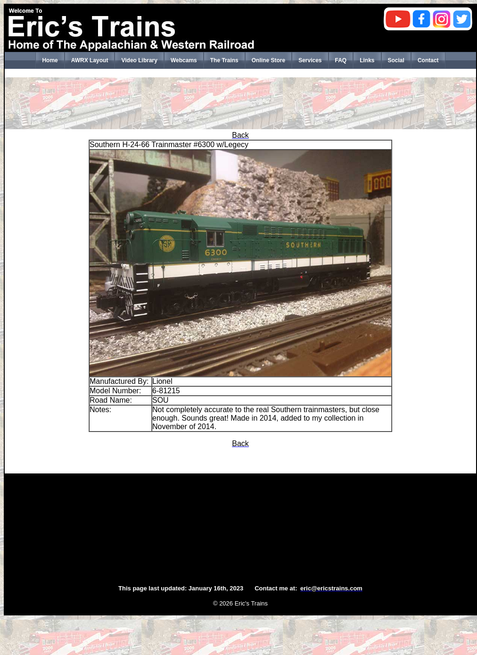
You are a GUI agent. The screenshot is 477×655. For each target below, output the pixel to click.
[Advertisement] (240, 103)
